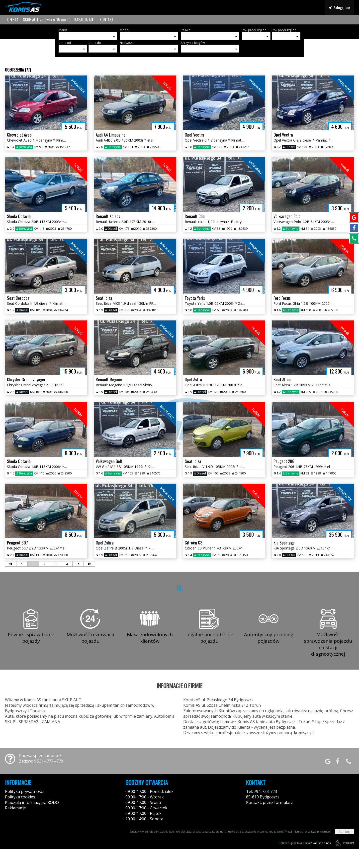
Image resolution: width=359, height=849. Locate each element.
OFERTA (12, 20)
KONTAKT (106, 20)
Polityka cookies (20, 797)
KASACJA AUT (84, 20)
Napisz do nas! (305, 843)
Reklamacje (15, 808)
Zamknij (344, 832)
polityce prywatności (319, 831)
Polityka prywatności (24, 791)
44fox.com (344, 843)
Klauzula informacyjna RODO (32, 802)
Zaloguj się (339, 7)
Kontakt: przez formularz (269, 802)
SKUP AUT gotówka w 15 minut (46, 20)
